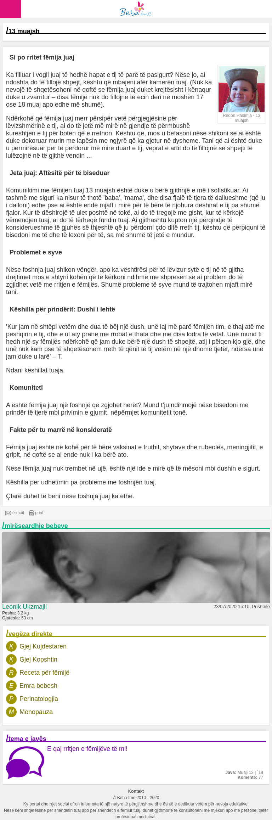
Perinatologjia (38, 698)
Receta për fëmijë (44, 672)
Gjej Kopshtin (38, 659)
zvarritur (38, 97)
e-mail (14, 513)
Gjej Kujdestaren (43, 646)
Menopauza (36, 711)
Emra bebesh (38, 685)
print (36, 513)
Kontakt (136, 791)
